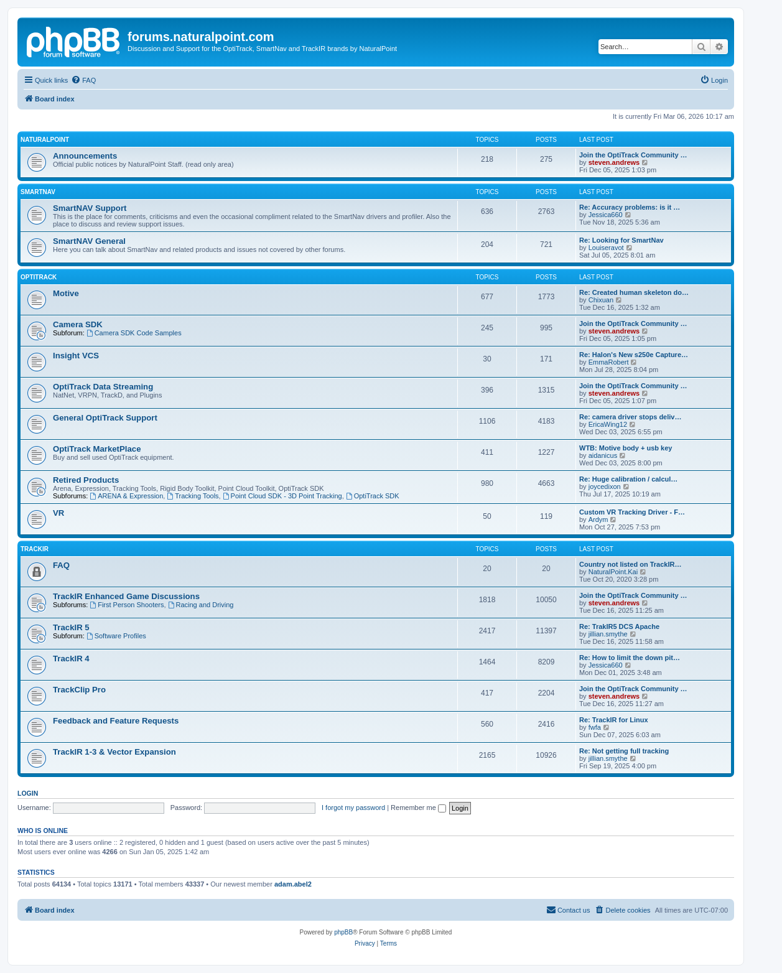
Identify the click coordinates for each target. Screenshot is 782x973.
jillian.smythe (608, 634)
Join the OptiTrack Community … (633, 155)
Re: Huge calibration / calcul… (628, 479)
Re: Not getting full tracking (624, 751)
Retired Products (86, 480)
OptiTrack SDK (372, 496)
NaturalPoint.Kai (613, 571)
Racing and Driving (201, 604)
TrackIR (35, 549)
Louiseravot (606, 247)
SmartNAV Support (89, 208)
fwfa (595, 727)
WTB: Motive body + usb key (625, 448)
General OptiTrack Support (105, 417)
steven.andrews (614, 162)
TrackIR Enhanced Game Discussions (126, 596)
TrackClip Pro (79, 689)
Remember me (418, 807)
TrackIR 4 (71, 658)
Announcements (85, 156)
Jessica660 (606, 214)
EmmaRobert (609, 362)
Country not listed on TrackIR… (630, 564)
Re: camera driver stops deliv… (630, 417)
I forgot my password (353, 807)
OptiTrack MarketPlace (97, 449)
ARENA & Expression (126, 496)
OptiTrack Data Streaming (103, 386)
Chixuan (601, 300)
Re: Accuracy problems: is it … (629, 207)
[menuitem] (83, 80)
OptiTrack (39, 277)
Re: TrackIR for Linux (613, 720)
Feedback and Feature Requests (116, 720)
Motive (66, 293)
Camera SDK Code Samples (134, 333)
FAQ (61, 565)
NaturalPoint (45, 139)
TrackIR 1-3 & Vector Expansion (114, 752)
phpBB (343, 932)
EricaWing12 (608, 424)
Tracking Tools (192, 496)
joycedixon (605, 486)
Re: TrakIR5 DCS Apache (619, 626)
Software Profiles (116, 636)
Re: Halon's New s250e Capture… (633, 354)
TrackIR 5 (71, 627)
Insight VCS (76, 355)
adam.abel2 (293, 884)
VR (58, 513)
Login (27, 793)
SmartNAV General (89, 241)
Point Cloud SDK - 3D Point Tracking (282, 496)
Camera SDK (78, 324)
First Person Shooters (127, 604)
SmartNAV (38, 192)
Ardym (598, 519)
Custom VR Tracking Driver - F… (632, 512)
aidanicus (603, 455)
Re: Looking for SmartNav (621, 240)
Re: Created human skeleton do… (634, 292)
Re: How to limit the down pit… (629, 657)
